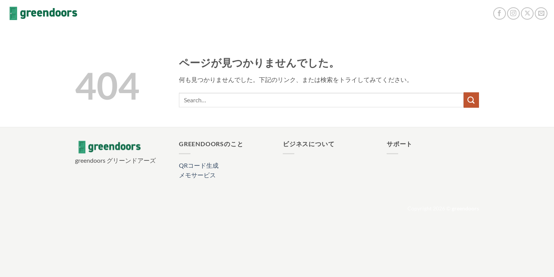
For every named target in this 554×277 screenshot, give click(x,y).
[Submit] (471, 99)
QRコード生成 (199, 165)
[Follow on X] (527, 13)
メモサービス (197, 175)
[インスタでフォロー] (513, 13)
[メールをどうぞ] (541, 13)
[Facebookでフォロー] (499, 13)
